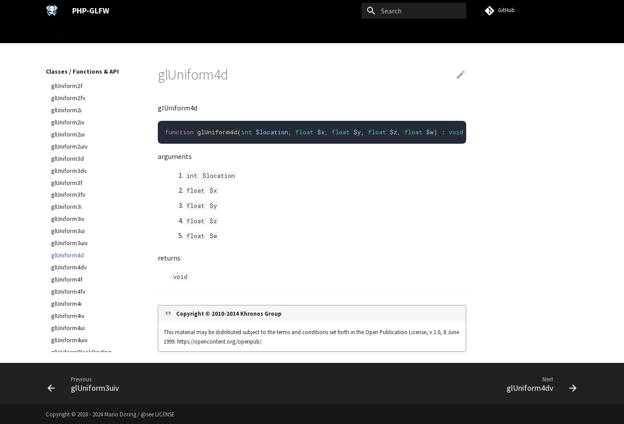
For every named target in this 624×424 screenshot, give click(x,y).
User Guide (143, 33)
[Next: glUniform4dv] (539, 383)
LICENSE (164, 414)
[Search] (413, 11)
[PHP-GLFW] (51, 11)
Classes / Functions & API (202, 33)
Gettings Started (94, 33)
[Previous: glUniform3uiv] (85, 383)
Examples (259, 33)
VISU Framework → (308, 33)
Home (53, 33)
